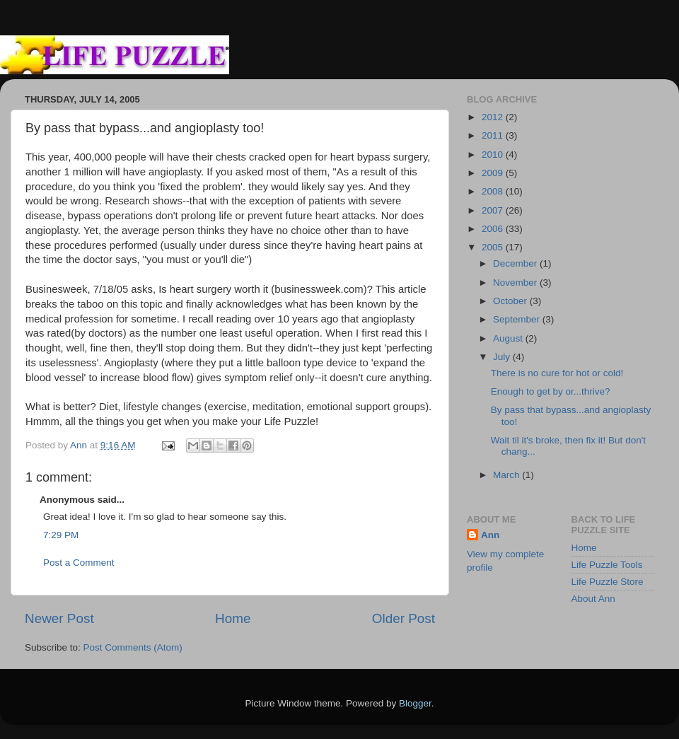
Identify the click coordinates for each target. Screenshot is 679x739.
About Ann (593, 598)
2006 (494, 228)
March (507, 475)
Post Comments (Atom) (132, 647)
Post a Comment (79, 562)
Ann (490, 535)
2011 (494, 135)
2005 (494, 247)
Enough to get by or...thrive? (550, 391)
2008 (494, 191)
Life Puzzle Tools (607, 564)
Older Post (403, 618)
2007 (494, 210)
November (516, 282)
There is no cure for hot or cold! (557, 373)
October (511, 301)
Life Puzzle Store (607, 581)
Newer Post (59, 618)
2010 (494, 154)
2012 (494, 117)
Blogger (415, 703)
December (516, 263)
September (517, 319)
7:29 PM (61, 535)
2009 (494, 173)
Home (232, 618)
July (503, 356)
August (509, 338)
